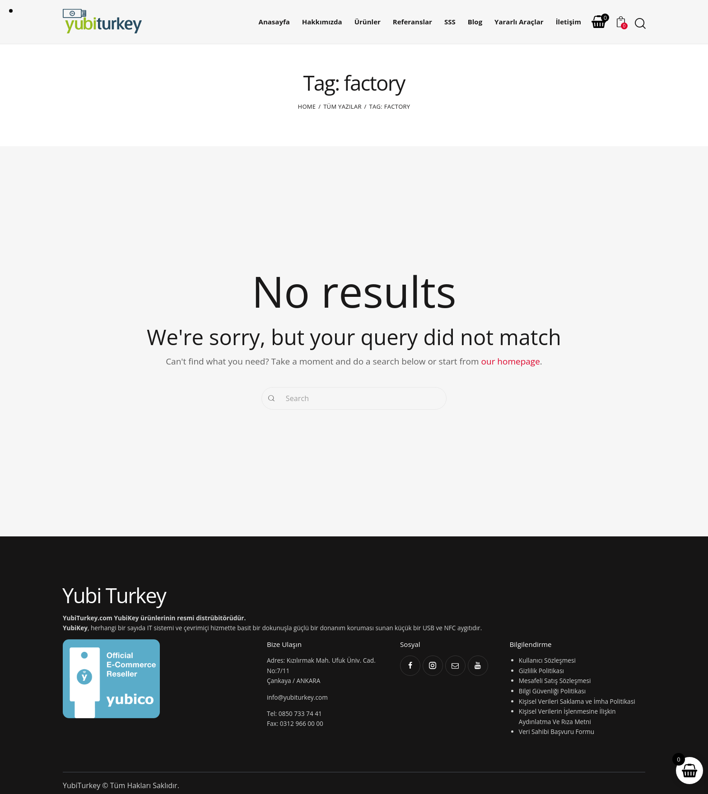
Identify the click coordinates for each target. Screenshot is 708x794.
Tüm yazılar (342, 106)
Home (307, 106)
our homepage (510, 361)
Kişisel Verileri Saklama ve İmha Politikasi (577, 701)
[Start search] (639, 23)
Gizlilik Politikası (541, 670)
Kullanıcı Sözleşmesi (547, 660)
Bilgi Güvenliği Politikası (552, 691)
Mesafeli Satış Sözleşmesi (555, 680)
